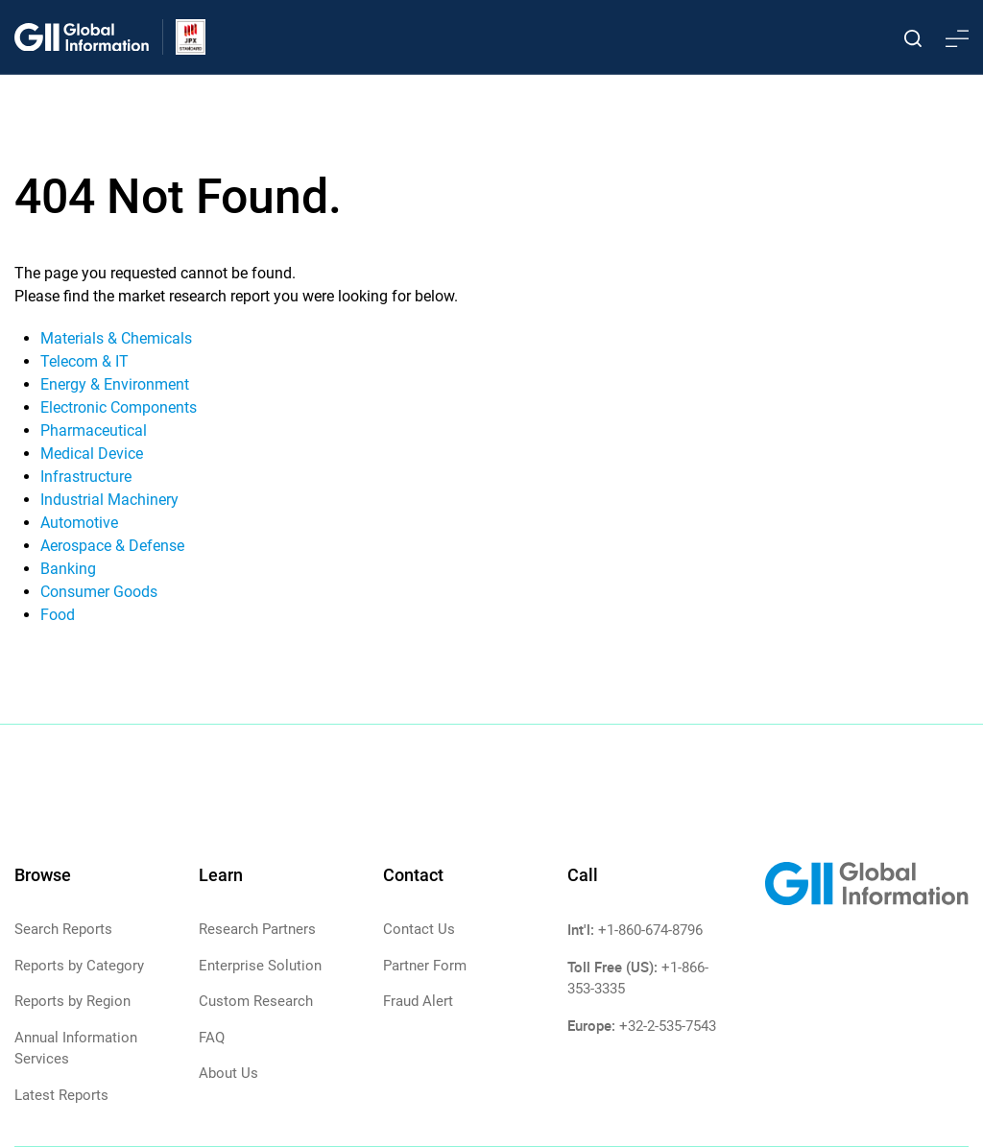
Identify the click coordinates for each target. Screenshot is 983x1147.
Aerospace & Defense (112, 546)
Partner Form (425, 965)
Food (57, 615)
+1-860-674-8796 (650, 930)
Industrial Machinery (109, 499)
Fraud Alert (418, 1001)
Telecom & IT (84, 361)
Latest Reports (61, 1095)
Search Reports (63, 929)
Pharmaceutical (93, 430)
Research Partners (257, 929)
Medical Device (91, 453)
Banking (68, 569)
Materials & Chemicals (116, 338)
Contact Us (419, 929)
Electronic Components (118, 407)
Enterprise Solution (260, 965)
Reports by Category (79, 965)
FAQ (212, 1037)
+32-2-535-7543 (667, 1026)
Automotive (79, 523)
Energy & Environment (114, 384)
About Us (228, 1073)
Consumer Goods (98, 592)
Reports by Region (72, 1001)
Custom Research (256, 1001)
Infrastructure (86, 476)
